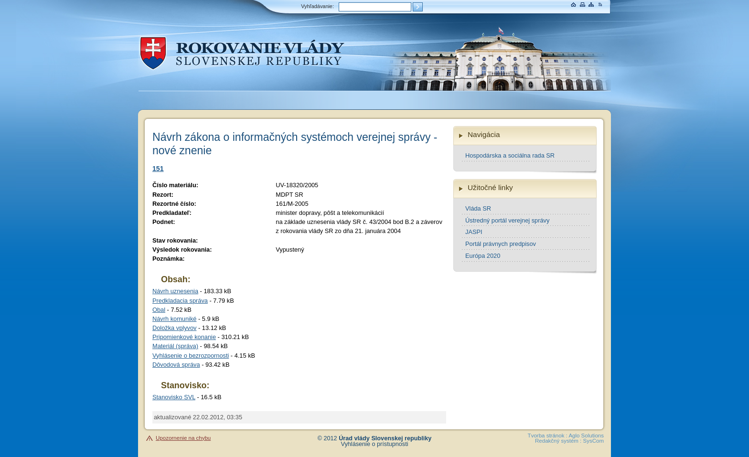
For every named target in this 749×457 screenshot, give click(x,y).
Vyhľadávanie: (317, 6)
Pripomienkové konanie (184, 336)
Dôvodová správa (176, 364)
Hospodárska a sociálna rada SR (510, 155)
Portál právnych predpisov (500, 243)
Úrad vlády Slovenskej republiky (385, 438)
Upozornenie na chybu (183, 438)
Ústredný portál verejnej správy (507, 220)
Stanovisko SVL (173, 397)
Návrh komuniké (174, 318)
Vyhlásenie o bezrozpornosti (190, 355)
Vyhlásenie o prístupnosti (374, 444)
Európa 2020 (482, 255)
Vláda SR (478, 208)
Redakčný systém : (558, 441)
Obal (158, 309)
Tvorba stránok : (547, 435)
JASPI (473, 231)
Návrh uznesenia (175, 291)
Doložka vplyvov (174, 327)
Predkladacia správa (180, 300)
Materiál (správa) (175, 346)
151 (158, 168)
